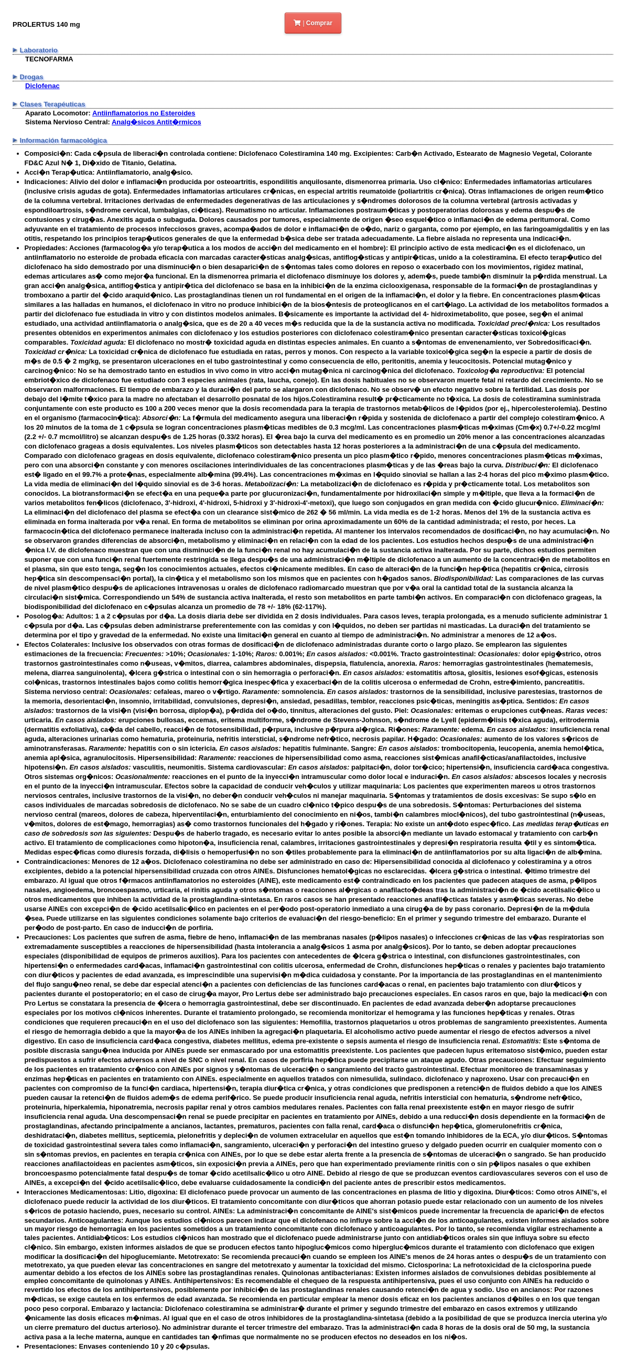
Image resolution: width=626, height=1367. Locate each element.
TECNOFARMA (49, 59)
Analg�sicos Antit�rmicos (156, 122)
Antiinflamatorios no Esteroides (143, 113)
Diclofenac (42, 86)
